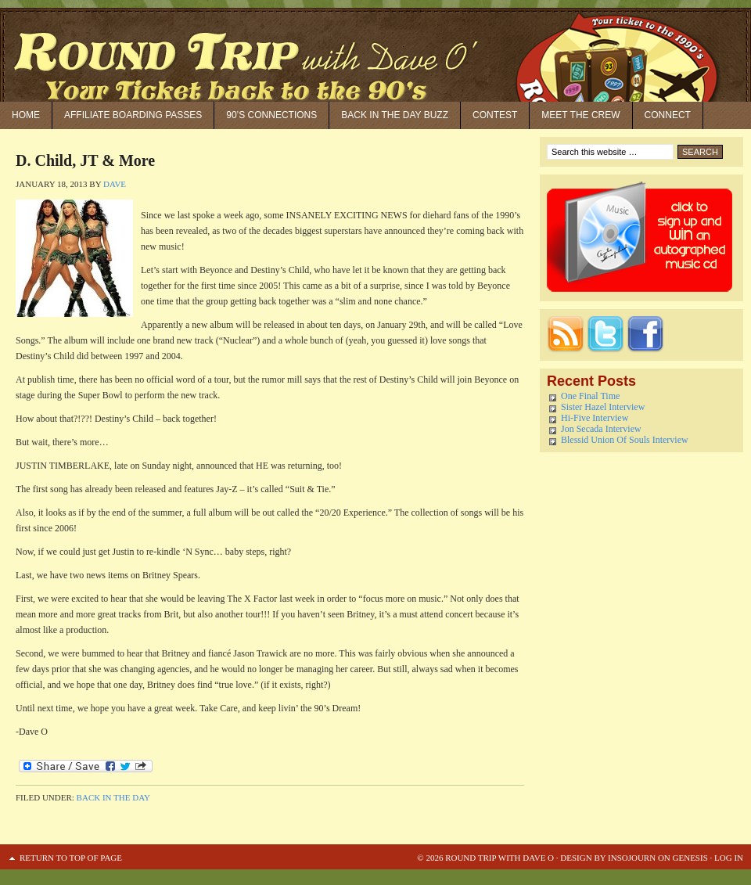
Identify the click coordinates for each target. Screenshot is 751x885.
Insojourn (632, 857)
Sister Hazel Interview (603, 406)
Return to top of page (71, 857)
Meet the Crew (580, 115)
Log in (728, 857)
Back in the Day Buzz (394, 115)
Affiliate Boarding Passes (133, 115)
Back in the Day (113, 797)
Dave (114, 184)
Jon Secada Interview (601, 428)
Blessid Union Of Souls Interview (624, 439)
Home (26, 115)
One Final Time (590, 395)
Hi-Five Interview (594, 417)
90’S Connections (271, 115)
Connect (668, 115)
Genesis (689, 857)
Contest (495, 115)
